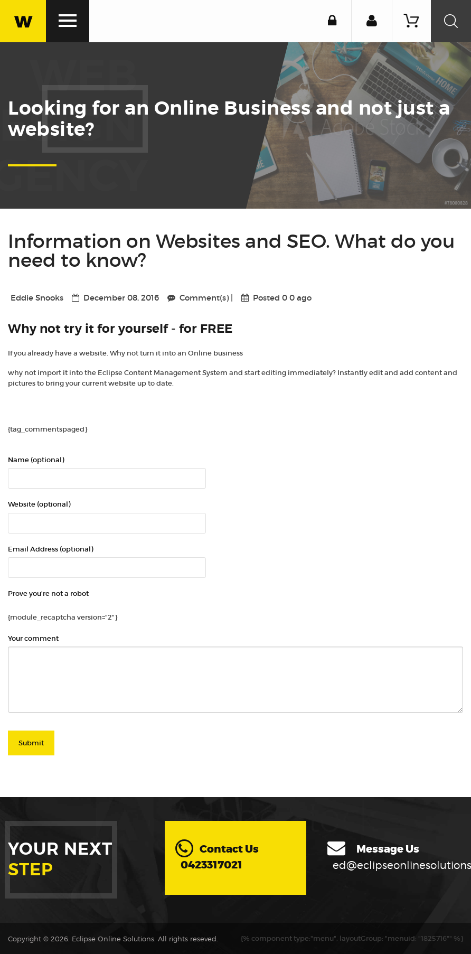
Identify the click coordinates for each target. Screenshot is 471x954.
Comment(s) (205, 298)
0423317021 (211, 864)
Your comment (33, 637)
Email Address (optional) (50, 548)
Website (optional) (39, 503)
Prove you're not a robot (48, 592)
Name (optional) (36, 459)
